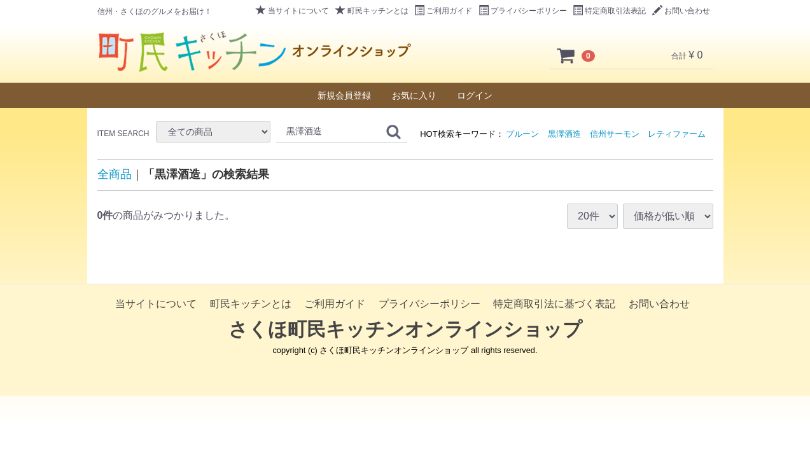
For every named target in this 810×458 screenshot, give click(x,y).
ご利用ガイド (443, 10)
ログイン (474, 95)
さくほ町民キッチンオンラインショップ (405, 329)
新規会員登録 (344, 95)
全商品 (114, 174)
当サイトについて (292, 10)
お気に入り (414, 95)
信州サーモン (614, 134)
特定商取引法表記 (609, 10)
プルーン (522, 134)
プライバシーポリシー (522, 10)
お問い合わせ (681, 10)
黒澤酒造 (564, 134)
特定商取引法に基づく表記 (554, 303)
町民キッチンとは (371, 10)
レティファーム (677, 134)
